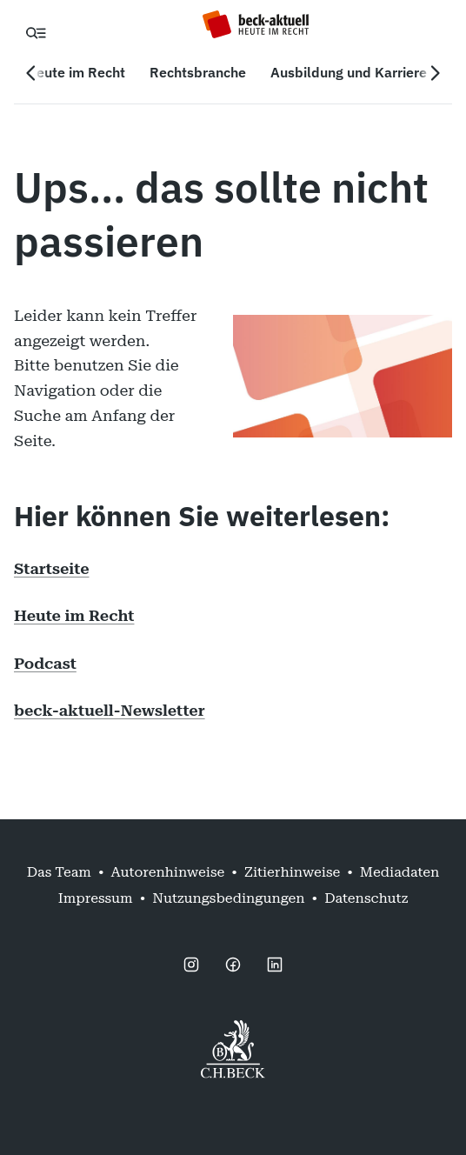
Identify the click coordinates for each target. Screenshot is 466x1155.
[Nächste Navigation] (434, 73)
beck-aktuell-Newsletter (109, 710)
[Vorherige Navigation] (31, 73)
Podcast (45, 663)
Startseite (52, 568)
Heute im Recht (74, 615)
